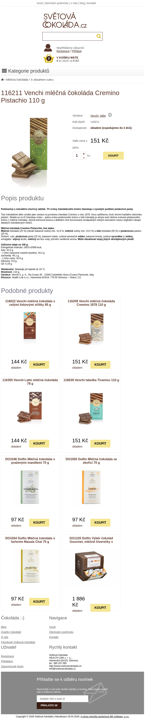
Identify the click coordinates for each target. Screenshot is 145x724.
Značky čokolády (11, 632)
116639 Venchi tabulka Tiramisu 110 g (91, 380)
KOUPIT (113, 155)
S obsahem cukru (42, 79)
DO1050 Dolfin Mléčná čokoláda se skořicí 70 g (91, 460)
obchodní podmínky (57, 3)
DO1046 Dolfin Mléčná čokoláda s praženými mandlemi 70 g (30, 460)
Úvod (52, 627)
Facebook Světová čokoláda (18, 642)
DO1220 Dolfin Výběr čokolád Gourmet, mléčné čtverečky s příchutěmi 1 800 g (91, 542)
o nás (74, 3)
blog (82, 3)
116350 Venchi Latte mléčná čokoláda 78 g (30, 381)
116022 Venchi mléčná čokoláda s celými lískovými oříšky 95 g (30, 303)
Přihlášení (7, 661)
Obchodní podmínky (61, 632)
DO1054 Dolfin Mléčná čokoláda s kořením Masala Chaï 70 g (30, 540)
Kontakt (53, 637)
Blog (3, 627)
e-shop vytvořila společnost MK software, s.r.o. (105, 716)
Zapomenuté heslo (12, 666)
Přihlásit (77, 51)
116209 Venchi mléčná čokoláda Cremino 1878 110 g (91, 303)
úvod (40, 3)
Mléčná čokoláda (17, 79)
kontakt (91, 3)
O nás (4, 637)
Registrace (63, 51)
